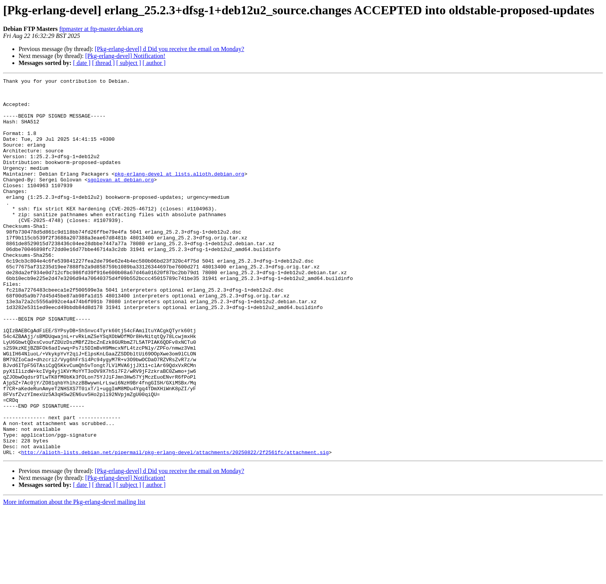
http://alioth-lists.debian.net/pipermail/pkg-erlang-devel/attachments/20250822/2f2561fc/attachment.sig (175, 527)
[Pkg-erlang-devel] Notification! (125, 56)
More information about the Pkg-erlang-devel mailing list (74, 577)
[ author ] (154, 63)
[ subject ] (128, 63)
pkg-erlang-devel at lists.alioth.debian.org (179, 193)
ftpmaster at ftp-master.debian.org (101, 29)
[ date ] (81, 63)
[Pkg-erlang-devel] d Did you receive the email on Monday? (169, 49)
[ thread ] (103, 63)
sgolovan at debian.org (120, 200)
